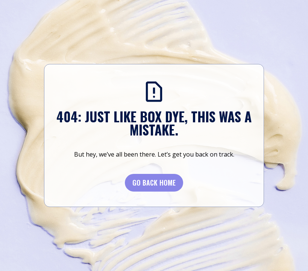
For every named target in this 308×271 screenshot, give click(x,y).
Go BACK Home (154, 182)
